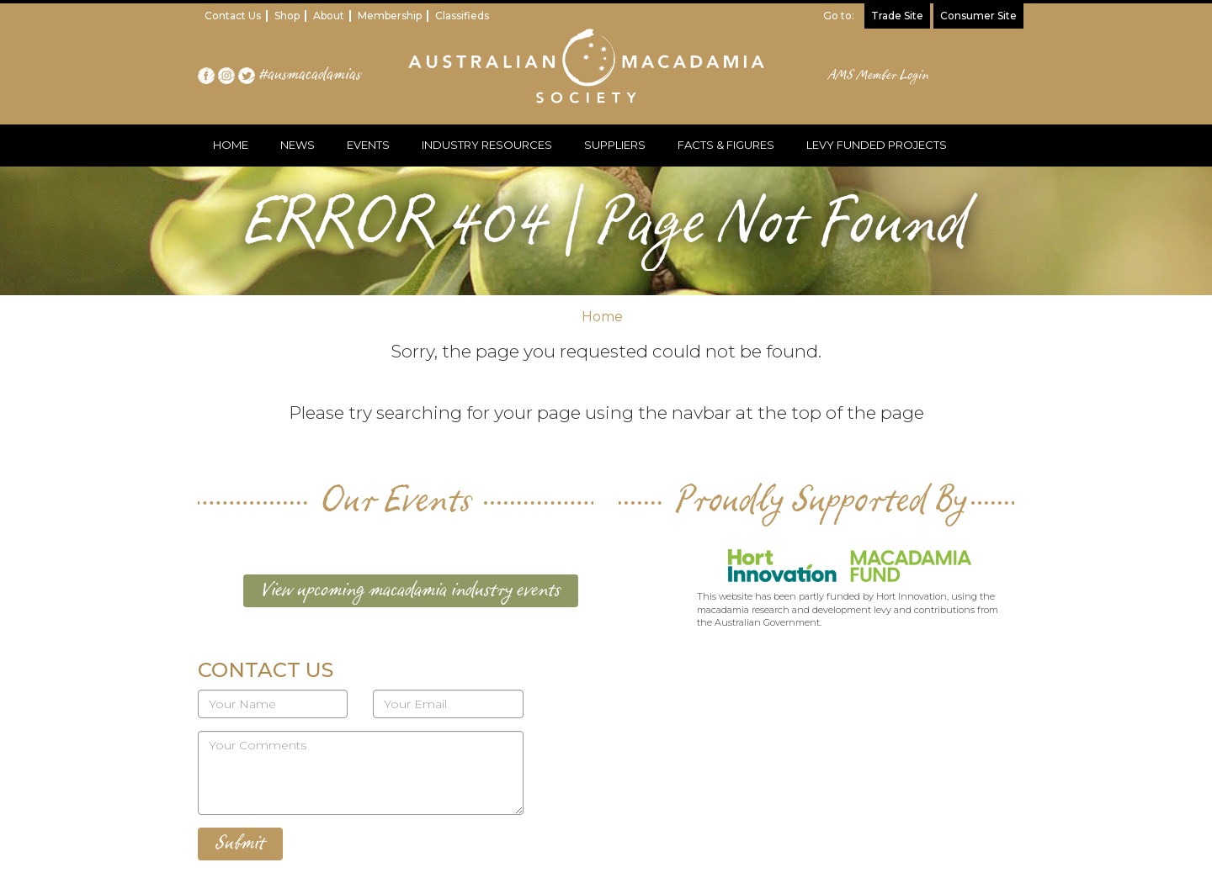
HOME (230, 144)
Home (602, 317)
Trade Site (897, 15)
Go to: (838, 15)
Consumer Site (978, 15)
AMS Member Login (879, 76)
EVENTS (368, 144)
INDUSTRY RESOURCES (487, 144)
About (328, 15)
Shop (287, 15)
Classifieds (462, 15)
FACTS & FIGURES (726, 144)
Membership (390, 15)
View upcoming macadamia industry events (411, 590)
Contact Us (233, 15)
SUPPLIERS (615, 144)
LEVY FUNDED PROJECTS (876, 144)
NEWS (297, 144)
